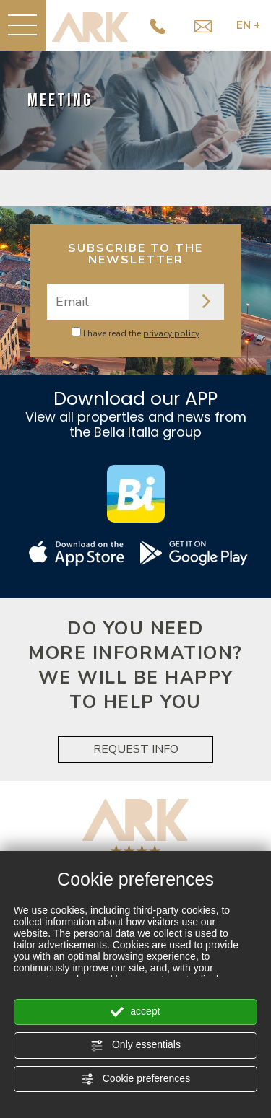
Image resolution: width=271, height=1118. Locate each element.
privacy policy (171, 333)
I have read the (141, 333)
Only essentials (135, 1045)
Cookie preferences (135, 1079)
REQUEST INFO (135, 749)
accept (135, 1011)
